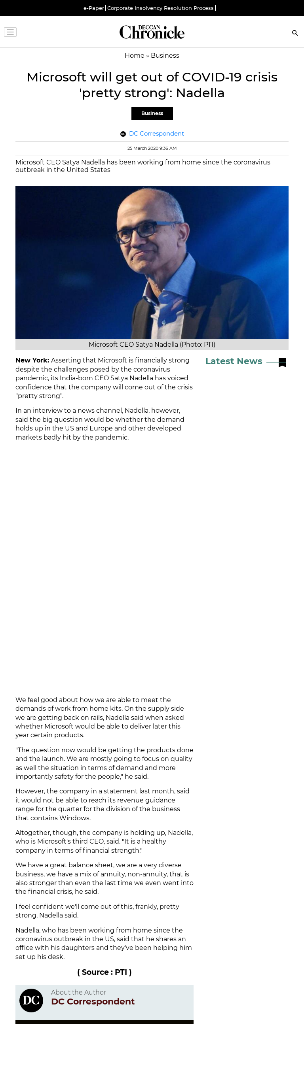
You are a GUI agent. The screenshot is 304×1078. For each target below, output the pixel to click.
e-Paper (94, 8)
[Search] (295, 34)
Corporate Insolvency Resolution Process (160, 8)
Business (152, 113)
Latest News (233, 361)
